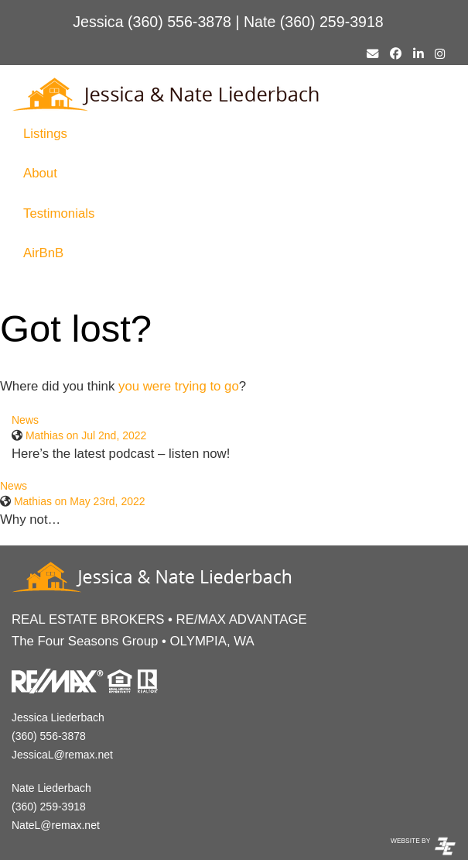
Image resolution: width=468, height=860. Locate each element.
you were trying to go (178, 386)
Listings (45, 133)
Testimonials (58, 213)
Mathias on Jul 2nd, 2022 (86, 435)
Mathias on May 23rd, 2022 (79, 501)
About (40, 173)
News (25, 420)
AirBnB (43, 253)
